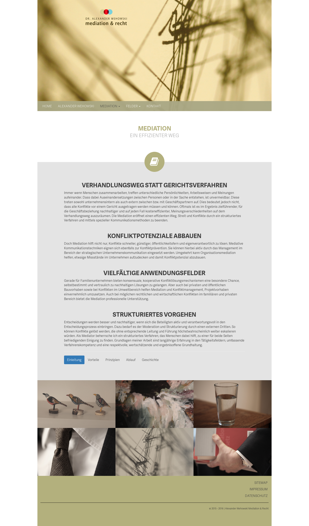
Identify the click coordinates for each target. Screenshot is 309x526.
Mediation (110, 106)
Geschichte (150, 359)
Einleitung (74, 359)
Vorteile (93, 359)
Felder (133, 106)
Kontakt (153, 106)
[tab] (154, 482)
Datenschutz (256, 495)
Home (47, 106)
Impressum (259, 489)
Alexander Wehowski (76, 106)
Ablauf (130, 359)
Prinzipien (112, 359)
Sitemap (261, 482)
